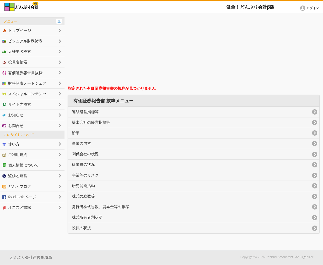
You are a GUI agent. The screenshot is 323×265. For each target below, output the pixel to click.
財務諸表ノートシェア (24, 83)
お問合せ (12, 125)
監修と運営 (14, 175)
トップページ (16, 30)
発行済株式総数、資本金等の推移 (100, 207)
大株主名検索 (16, 51)
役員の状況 (81, 228)
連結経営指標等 (85, 112)
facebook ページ (19, 196)
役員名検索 (14, 62)
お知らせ (12, 114)
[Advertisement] (194, 50)
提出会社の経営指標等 (91, 122)
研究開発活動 (83, 186)
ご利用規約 (14, 154)
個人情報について (20, 165)
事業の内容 (81, 143)
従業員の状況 (83, 164)
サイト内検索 (16, 104)
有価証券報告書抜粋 (22, 72)
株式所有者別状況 (87, 217)
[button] (310, 8)
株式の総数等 (83, 196)
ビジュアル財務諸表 (22, 41)
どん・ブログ (16, 186)
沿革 (76, 133)
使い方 (11, 144)
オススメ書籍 (16, 207)
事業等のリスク (85, 175)
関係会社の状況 (85, 154)
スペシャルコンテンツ (24, 93)
